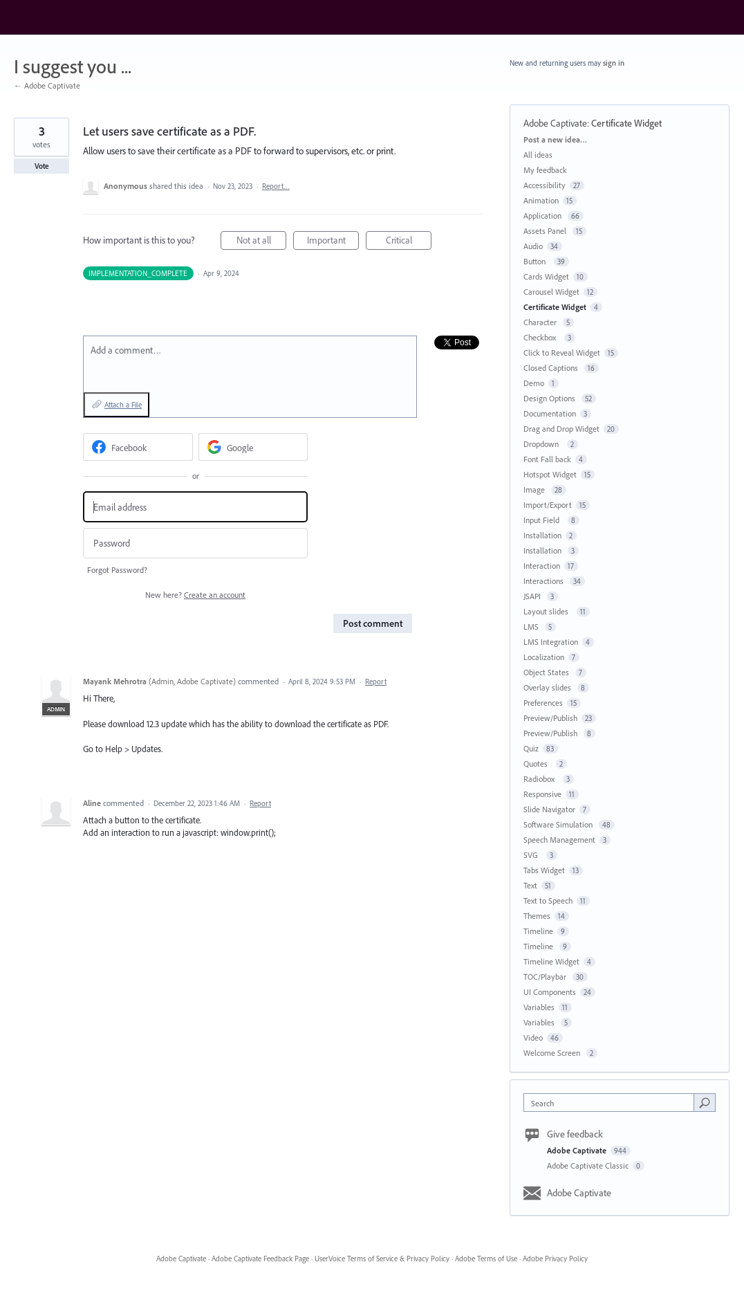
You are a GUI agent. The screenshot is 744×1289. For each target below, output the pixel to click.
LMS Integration (550, 642)
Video (533, 1037)
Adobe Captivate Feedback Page (260, 1258)
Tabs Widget (544, 870)
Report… (276, 186)
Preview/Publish (550, 718)
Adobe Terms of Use (486, 1258)
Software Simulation (559, 824)
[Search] (705, 1102)
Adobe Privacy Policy (555, 1258)
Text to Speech (548, 900)
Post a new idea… (555, 139)
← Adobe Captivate (47, 85)
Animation (541, 200)
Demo (533, 383)
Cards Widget (546, 276)
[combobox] (612, 1102)
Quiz (531, 748)
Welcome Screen (552, 1053)
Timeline (538, 931)
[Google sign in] (253, 447)
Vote (42, 166)
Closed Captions (551, 368)
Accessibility (544, 185)
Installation (542, 535)
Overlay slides (548, 687)
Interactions (544, 581)
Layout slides (548, 611)
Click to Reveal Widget (561, 352)
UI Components (549, 992)
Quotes (537, 763)
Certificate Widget (626, 123)
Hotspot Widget (550, 474)
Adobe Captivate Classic (589, 1165)
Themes (536, 916)
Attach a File (123, 405)
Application (543, 215)
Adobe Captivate (555, 123)
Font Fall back (547, 459)
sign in (613, 63)
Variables (539, 1007)
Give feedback (575, 1134)
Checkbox (541, 337)
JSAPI (533, 596)
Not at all (261, 242)
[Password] (195, 543)
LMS (532, 626)
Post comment (372, 623)
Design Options (550, 398)
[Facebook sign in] (138, 447)
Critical (409, 242)
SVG (532, 855)
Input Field (543, 520)
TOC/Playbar (545, 976)
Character (541, 322)
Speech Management (559, 839)
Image (535, 489)
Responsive (542, 794)
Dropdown (543, 444)
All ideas (537, 154)
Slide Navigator (549, 809)
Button (536, 261)
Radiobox (541, 779)
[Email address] (195, 506)
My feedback (545, 170)
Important (333, 242)
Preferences (543, 702)
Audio (533, 246)
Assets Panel (545, 231)
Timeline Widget (551, 961)
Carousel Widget (551, 291)
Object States (547, 672)
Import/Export (547, 505)
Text (530, 885)
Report (376, 681)
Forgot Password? (117, 570)
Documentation (549, 413)
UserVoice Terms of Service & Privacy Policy (382, 1258)
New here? (195, 594)
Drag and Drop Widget (561, 428)
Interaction (541, 565)
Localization (543, 657)
